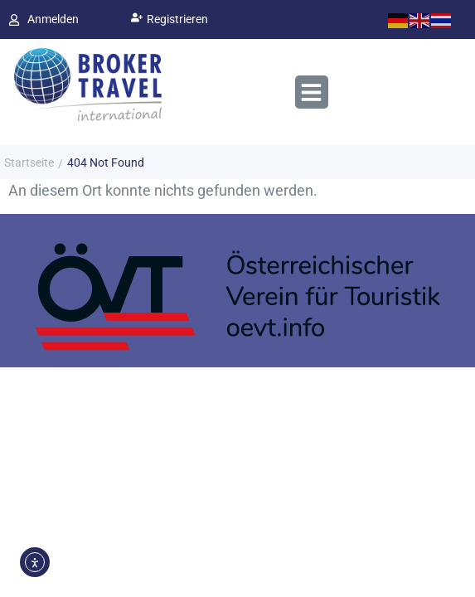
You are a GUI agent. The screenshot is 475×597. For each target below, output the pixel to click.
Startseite (29, 162)
